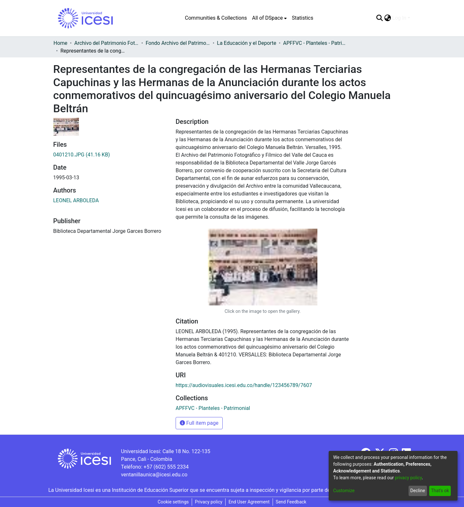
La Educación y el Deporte (246, 43)
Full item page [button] (199, 423)
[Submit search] (379, 18)
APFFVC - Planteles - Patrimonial (315, 43)
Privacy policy (208, 501)
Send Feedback (291, 501)
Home (60, 43)
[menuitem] (269, 18)
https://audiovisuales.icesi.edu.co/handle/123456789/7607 (244, 385)
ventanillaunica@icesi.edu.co (154, 475)
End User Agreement (248, 501)
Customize (343, 490)
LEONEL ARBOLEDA (76, 200)
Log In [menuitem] (399, 18)
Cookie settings (173, 501)
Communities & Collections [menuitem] (216, 18)
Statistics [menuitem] (303, 18)
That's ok (440, 490)
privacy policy (408, 477)
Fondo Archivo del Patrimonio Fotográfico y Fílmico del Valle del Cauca (178, 43)
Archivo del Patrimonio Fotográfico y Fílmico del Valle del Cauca (106, 43)
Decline (417, 490)
